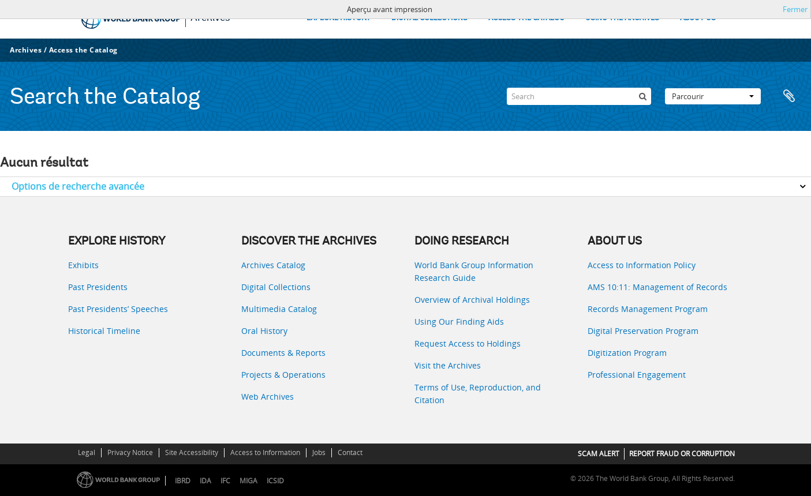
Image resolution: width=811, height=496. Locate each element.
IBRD (182, 481)
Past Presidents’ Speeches (118, 308)
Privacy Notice (130, 452)
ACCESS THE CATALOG (526, 18)
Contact (350, 452)
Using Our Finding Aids (459, 321)
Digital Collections (276, 286)
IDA (205, 481)
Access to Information (265, 452)
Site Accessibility (191, 452)
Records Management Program (648, 308)
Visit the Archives (447, 365)
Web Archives (267, 396)
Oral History (264, 330)
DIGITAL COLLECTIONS (429, 18)
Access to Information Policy (642, 265)
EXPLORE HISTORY (339, 18)
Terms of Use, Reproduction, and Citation (477, 393)
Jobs (319, 452)
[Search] (579, 96)
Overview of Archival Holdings (472, 299)
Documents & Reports (283, 352)
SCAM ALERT (598, 454)
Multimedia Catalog (279, 308)
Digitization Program (627, 352)
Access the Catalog (83, 50)
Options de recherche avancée (78, 186)
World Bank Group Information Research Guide (473, 271)
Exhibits (83, 265)
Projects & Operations (283, 374)
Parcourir (713, 96)
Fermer (795, 9)
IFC (225, 481)
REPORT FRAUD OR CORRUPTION (682, 454)
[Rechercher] (642, 96)
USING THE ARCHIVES (622, 18)
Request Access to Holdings (467, 343)
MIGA (248, 481)
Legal (86, 452)
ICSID (275, 481)
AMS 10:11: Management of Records (657, 286)
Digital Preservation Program (643, 330)
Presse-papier (789, 96)
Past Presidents (98, 286)
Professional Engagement (637, 374)
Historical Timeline (104, 330)
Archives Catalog (273, 265)
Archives (26, 50)
